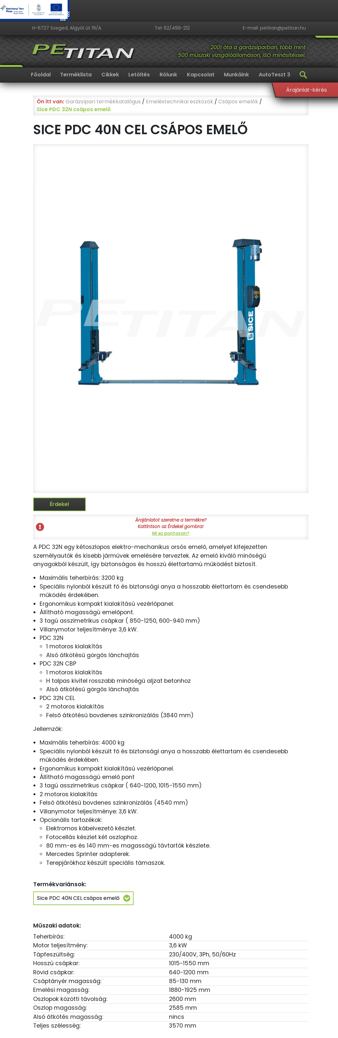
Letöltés (139, 74)
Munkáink (236, 74)
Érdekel (59, 504)
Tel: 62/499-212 (172, 28)
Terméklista (76, 74)
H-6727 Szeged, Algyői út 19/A (66, 28)
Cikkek (110, 74)
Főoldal (41, 74)
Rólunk (168, 74)
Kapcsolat (200, 74)
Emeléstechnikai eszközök (179, 101)
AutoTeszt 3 (274, 74)
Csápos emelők (238, 101)
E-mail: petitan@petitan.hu (274, 28)
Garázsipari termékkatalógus (103, 101)
